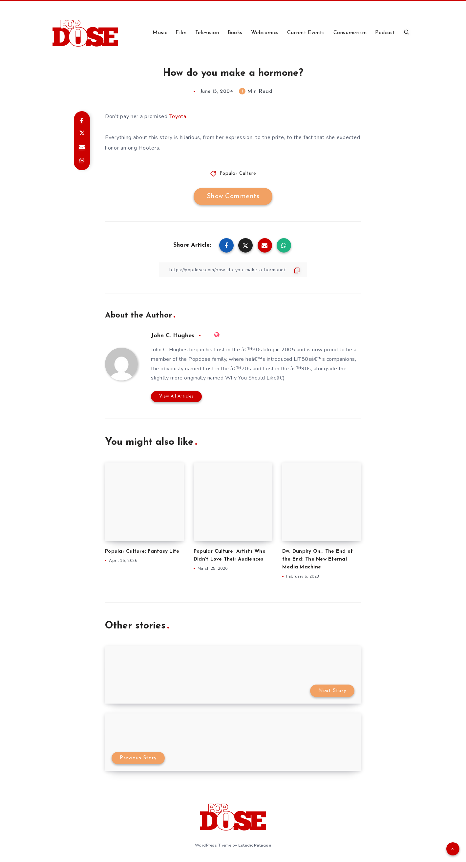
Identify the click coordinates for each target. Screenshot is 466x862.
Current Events (306, 32)
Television (207, 32)
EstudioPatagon (254, 845)
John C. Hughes (172, 336)
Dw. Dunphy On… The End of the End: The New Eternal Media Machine (317, 559)
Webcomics (265, 32)
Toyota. (178, 116)
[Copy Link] (233, 269)
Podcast (385, 32)
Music (160, 32)
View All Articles (176, 396)
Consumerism (350, 32)
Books (235, 32)
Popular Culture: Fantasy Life (142, 551)
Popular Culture (238, 173)
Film (181, 32)
